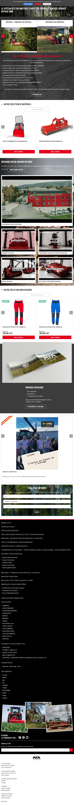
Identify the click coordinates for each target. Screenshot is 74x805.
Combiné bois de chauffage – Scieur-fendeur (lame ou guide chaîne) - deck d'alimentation (36, 550)
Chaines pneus (7, 663)
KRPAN (4, 678)
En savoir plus (37, 94)
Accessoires (6, 602)
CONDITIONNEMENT (7, 628)
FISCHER (4, 698)
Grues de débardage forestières (10, 593)
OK (71, 750)
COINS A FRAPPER (7, 626)
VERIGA (4, 693)
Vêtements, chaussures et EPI (13, 644)
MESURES (5, 616)
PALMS (4, 695)
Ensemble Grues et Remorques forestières (13, 588)
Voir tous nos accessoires (37, 295)
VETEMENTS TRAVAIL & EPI (9, 650)
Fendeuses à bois (7, 527)
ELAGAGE (4, 621)
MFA (3, 680)
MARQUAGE (5, 618)
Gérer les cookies (5, 798)
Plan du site (4, 801)
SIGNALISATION (6, 613)
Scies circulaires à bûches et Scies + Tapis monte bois (22, 534)
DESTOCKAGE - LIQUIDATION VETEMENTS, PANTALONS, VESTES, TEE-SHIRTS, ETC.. (24, 658)
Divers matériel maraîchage (12, 598)
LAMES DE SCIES (6, 636)
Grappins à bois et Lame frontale (14, 546)
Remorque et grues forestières (13, 584)
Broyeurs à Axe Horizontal (12, 554)
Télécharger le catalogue (35, 407)
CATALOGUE (5, 639)
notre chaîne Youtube (16, 170)
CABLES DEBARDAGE (8, 608)
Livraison (3, 783)
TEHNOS (4, 688)
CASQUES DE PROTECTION (9, 652)
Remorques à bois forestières (10, 590)
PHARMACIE (5, 606)
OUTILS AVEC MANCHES (8, 634)
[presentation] (3, 36)
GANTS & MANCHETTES (8, 655)
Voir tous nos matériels (37, 109)
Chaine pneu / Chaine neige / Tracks (11, 666)
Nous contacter (5, 775)
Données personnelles (7, 794)
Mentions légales (5, 790)
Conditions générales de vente (9, 779)
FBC (3, 683)
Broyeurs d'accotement (8, 560)
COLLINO (4, 675)
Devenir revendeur (6, 788)
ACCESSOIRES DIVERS (8, 631)
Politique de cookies (6, 796)
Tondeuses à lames (7, 562)
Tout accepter (28, 4)
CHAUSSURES (6, 647)
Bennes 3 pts (6, 523)
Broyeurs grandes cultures (9, 568)
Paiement (3, 781)
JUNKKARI (5, 685)
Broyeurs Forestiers (9, 577)
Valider (37, 512)
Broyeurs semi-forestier (8, 565)
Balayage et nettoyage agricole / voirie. (17, 580)
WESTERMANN (6, 690)
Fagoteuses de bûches (10, 531)
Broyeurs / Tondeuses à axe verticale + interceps (20, 573)
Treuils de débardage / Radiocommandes (17, 542)
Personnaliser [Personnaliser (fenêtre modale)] (47, 4)
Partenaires (4, 786)
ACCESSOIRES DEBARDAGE (9, 611)
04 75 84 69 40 (7, 767)
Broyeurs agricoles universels (9, 557)
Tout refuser (37, 4)
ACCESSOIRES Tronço (8, 623)
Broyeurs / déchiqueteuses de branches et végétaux (21, 538)
